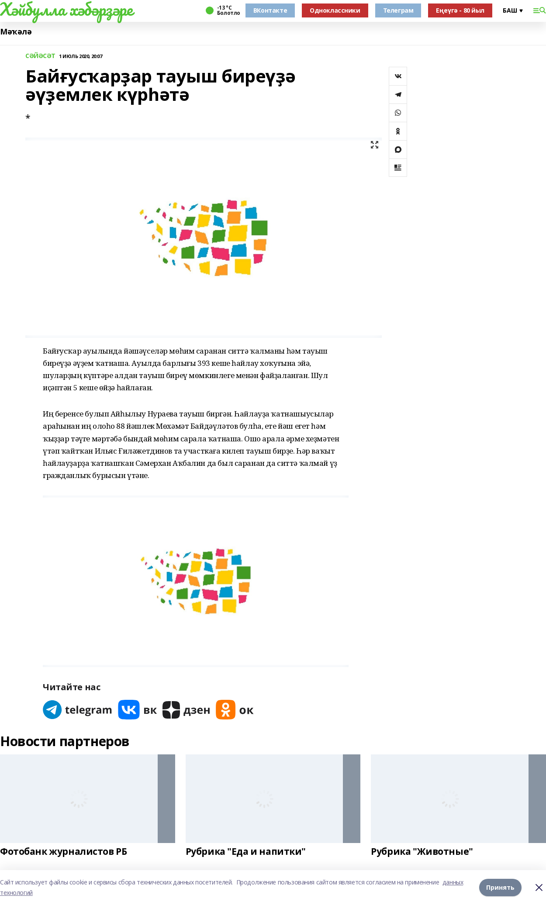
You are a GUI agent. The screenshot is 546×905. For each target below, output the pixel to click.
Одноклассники (335, 10)
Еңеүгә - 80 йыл (460, 10)
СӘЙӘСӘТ (40, 56)
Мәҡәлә (15, 31)
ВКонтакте (270, 10)
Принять (500, 887)
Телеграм (398, 10)
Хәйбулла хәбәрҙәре (66, 9)
